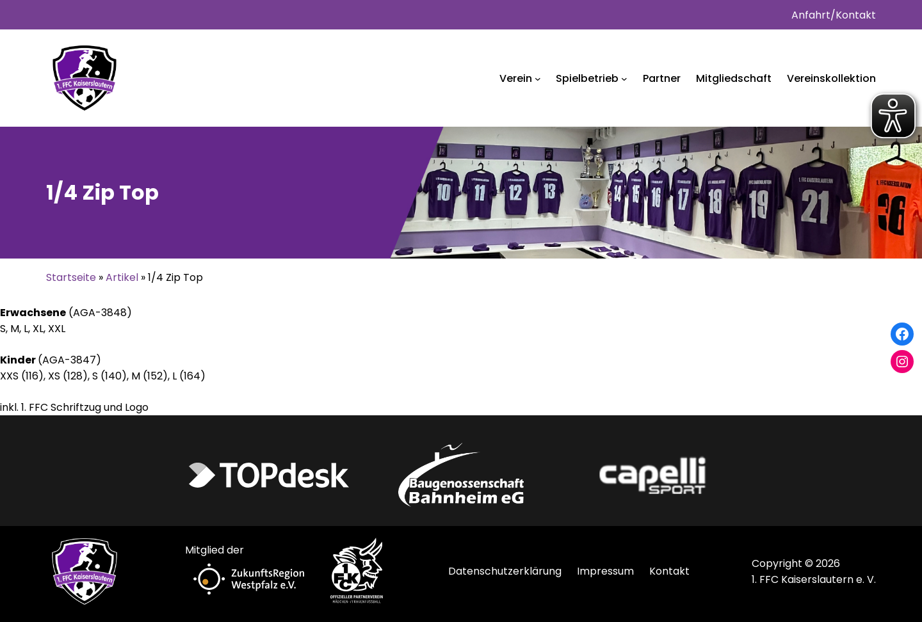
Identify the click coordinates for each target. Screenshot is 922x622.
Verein (515, 78)
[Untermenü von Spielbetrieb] (624, 79)
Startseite (71, 277)
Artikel (122, 277)
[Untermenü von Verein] (538, 79)
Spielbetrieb (587, 78)
